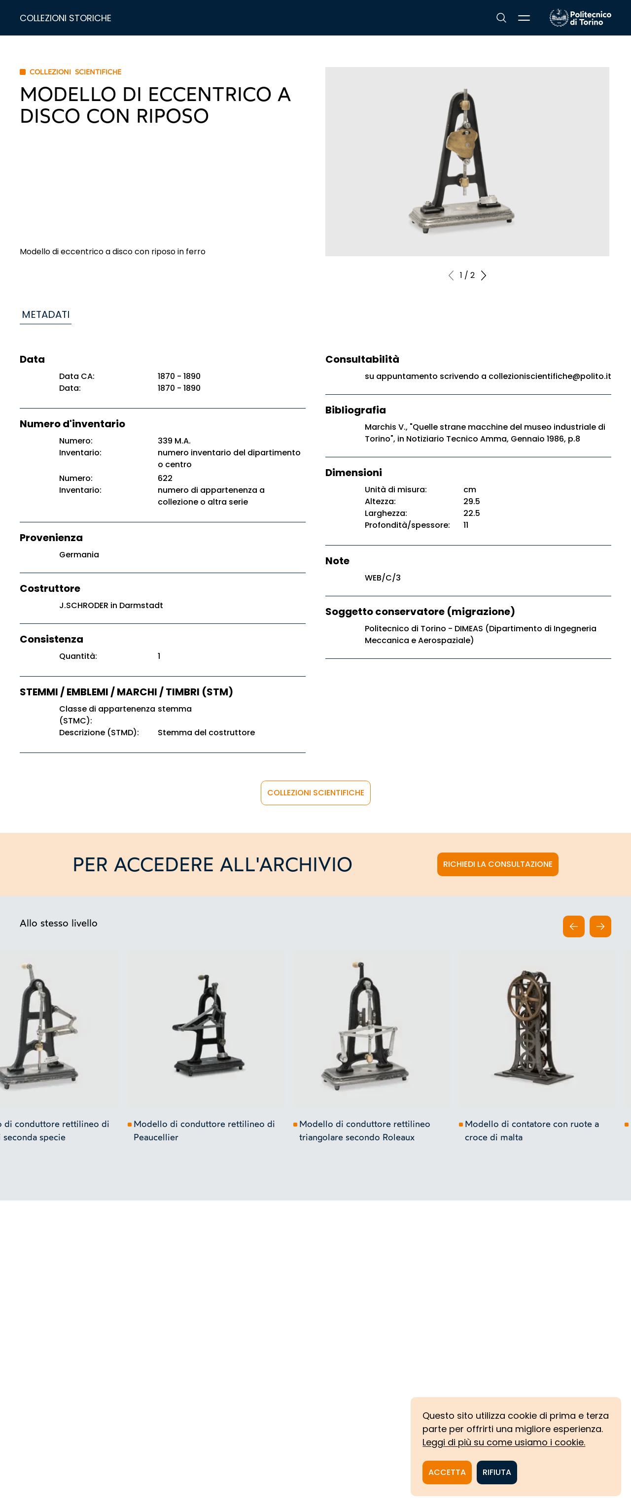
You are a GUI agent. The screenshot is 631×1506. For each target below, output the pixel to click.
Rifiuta (497, 1472)
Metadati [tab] (46, 314)
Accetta (447, 1472)
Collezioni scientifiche (315, 792)
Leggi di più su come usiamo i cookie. (503, 1442)
